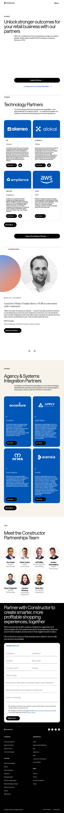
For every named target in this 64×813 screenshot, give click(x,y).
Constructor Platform (9, 741)
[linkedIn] (49, 730)
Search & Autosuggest (9, 763)
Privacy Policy (30, 712)
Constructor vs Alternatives (39, 759)
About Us (35, 773)
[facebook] (56, 730)
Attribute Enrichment (9, 787)
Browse (6, 766)
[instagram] (59, 730)
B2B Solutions (7, 794)
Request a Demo (8, 748)
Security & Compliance (38, 780)
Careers (35, 784)
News (34, 755)
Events (34, 741)
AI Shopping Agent (8, 777)
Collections (7, 773)
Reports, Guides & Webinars (39, 745)
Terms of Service (47, 809)
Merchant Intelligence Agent (11, 784)
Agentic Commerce (9, 745)
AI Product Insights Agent (10, 780)
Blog (34, 748)
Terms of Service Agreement (43, 711)
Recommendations (8, 770)
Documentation (37, 762)
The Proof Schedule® (9, 752)
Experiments (36, 752)
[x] (52, 730)
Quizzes (6, 790)
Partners (35, 777)
